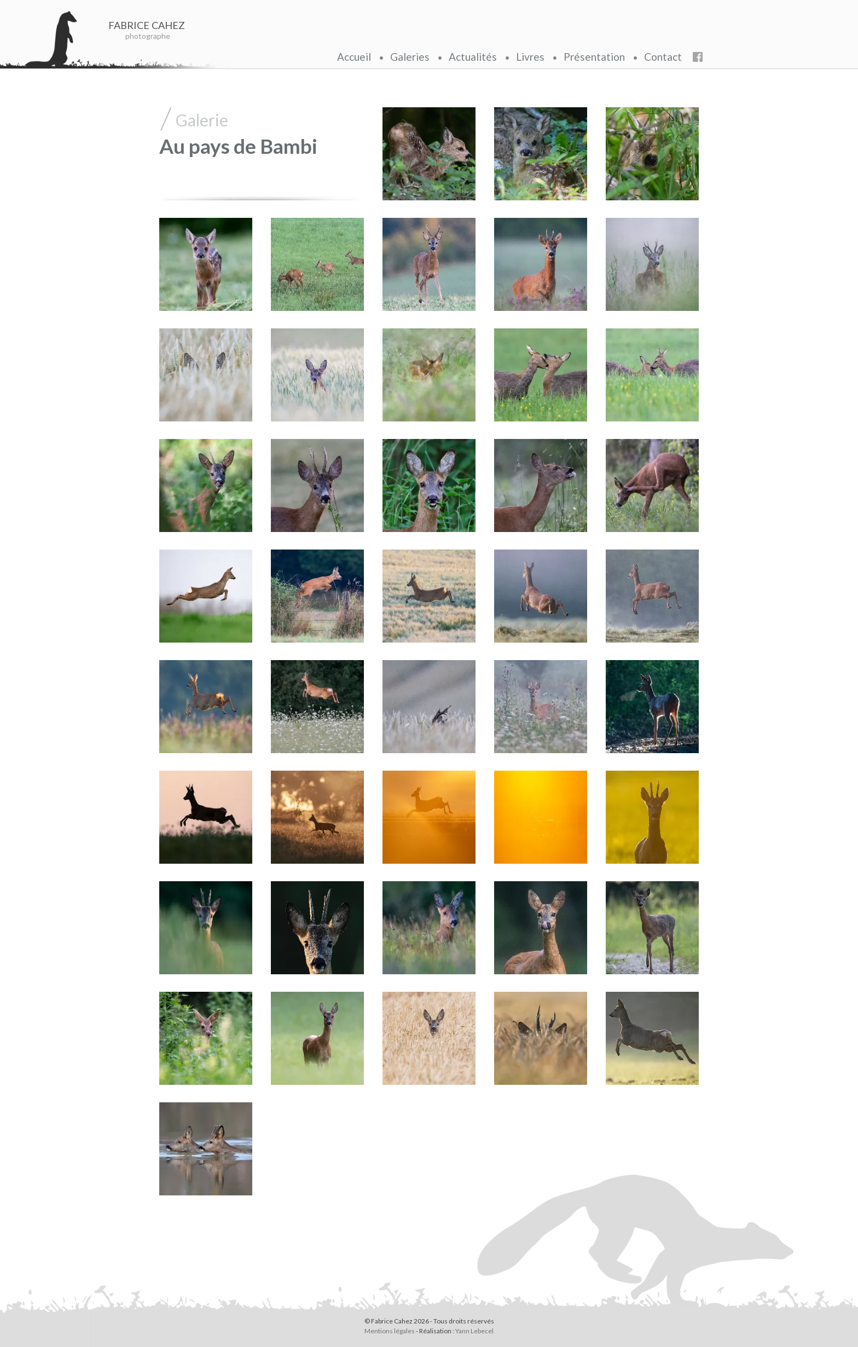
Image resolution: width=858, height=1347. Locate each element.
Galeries (410, 56)
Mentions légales (389, 1331)
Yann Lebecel (474, 1331)
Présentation (594, 56)
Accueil (354, 56)
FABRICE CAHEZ (148, 25)
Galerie (202, 120)
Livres (530, 56)
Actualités (473, 56)
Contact (663, 56)
